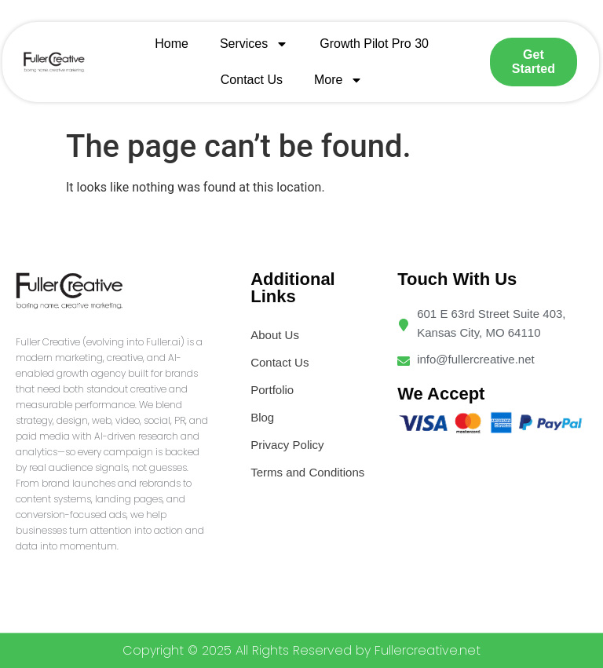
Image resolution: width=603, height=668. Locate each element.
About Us (274, 334)
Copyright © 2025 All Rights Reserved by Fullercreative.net (301, 650)
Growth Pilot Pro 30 (374, 43)
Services (254, 44)
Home (171, 43)
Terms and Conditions (307, 472)
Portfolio (272, 389)
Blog (262, 417)
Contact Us (252, 79)
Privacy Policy (286, 444)
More (338, 80)
